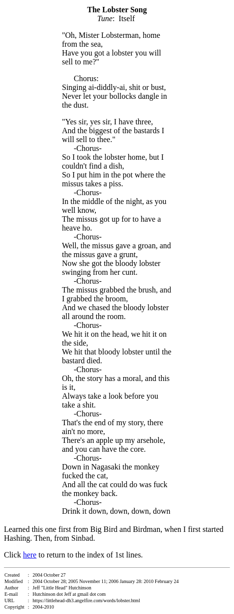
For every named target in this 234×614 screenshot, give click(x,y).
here (30, 555)
